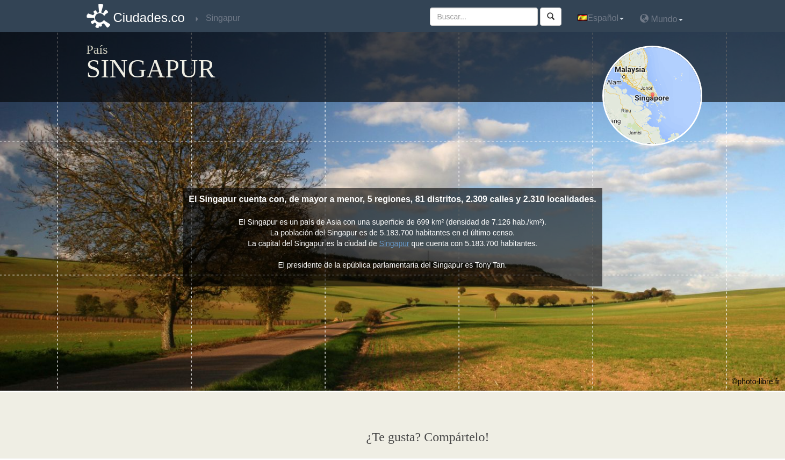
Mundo (661, 18)
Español (601, 18)
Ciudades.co (149, 17)
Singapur (394, 243)
